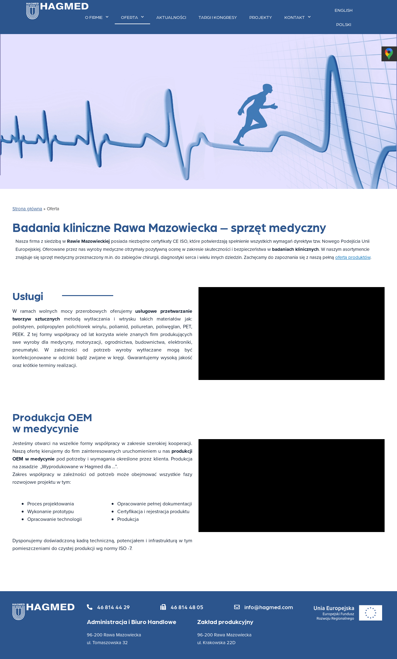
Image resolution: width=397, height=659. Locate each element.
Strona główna (27, 208)
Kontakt (297, 17)
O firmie (97, 17)
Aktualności (171, 17)
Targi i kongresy (217, 17)
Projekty (260, 17)
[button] (108, 607)
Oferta (132, 17)
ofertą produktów (352, 257)
